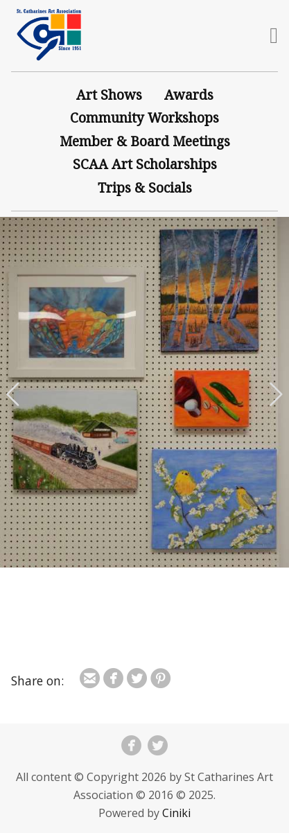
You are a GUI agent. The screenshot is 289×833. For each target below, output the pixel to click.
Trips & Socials (145, 187)
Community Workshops (144, 117)
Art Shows (109, 94)
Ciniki (176, 813)
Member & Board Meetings (145, 141)
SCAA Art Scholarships (145, 164)
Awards (188, 94)
